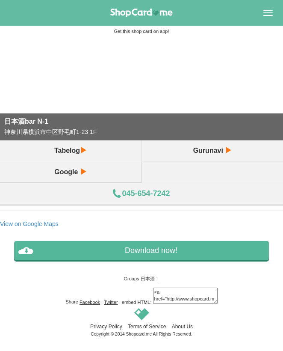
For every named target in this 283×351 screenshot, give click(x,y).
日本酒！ (150, 278)
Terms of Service (147, 327)
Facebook (90, 302)
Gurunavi (212, 150)
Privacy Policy (106, 327)
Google (70, 172)
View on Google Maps (29, 223)
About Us (182, 327)
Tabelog (70, 150)
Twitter (111, 302)
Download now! (151, 250)
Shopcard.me (139, 334)
